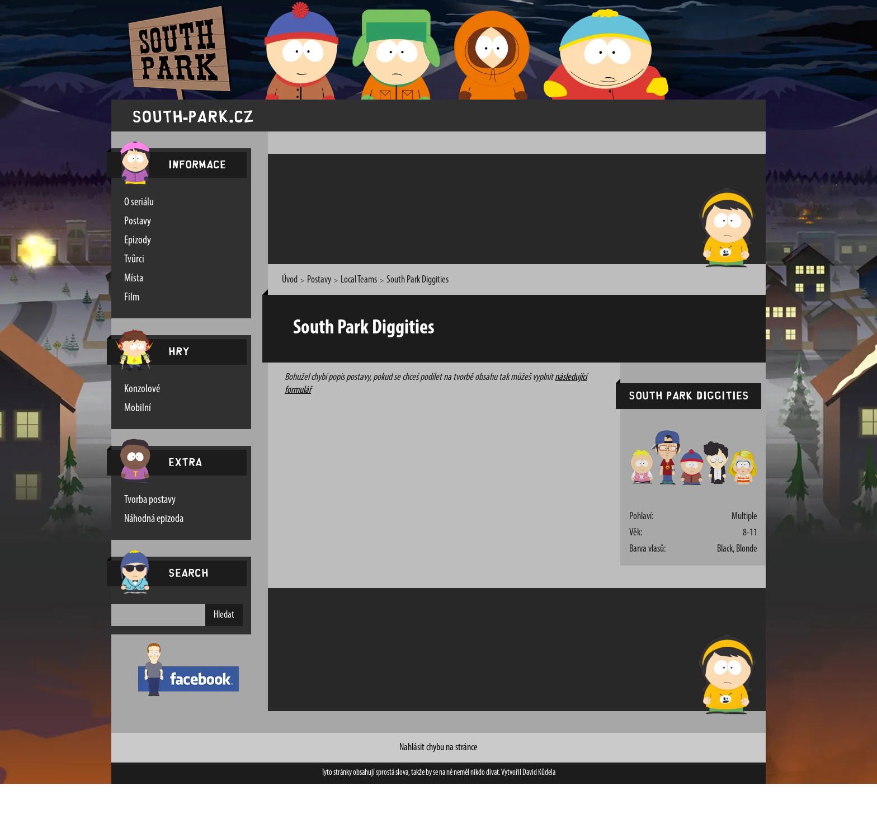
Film (131, 297)
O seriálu (139, 202)
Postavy (137, 221)
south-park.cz (193, 115)
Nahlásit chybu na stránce (438, 747)
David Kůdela (538, 773)
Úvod (290, 280)
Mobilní (137, 408)
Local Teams (359, 280)
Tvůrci (134, 259)
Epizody (137, 240)
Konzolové (142, 389)
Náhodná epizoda (153, 519)
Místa (133, 278)
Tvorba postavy (150, 500)
